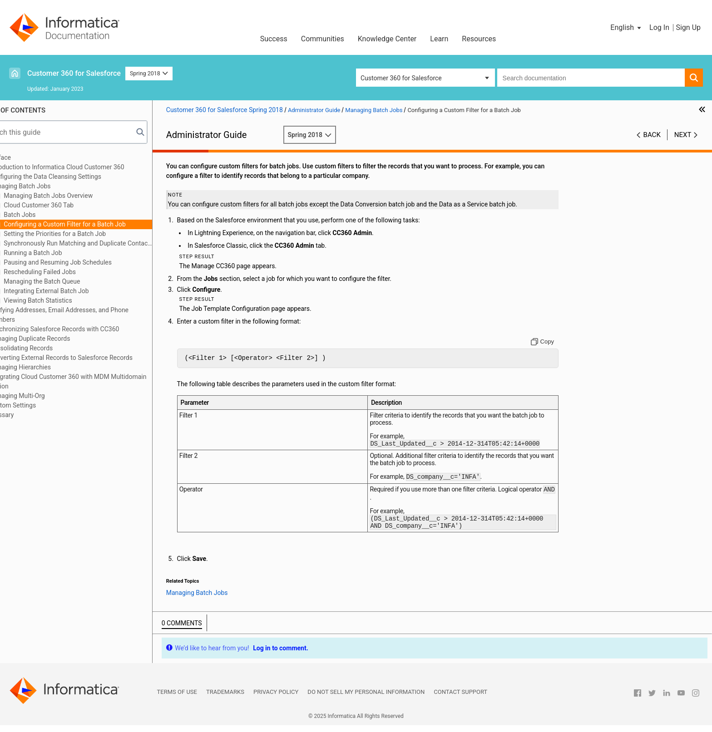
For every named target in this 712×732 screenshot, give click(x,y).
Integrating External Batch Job (71, 291)
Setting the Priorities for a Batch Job (80, 233)
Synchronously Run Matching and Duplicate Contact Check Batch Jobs (103, 243)
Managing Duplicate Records (55, 338)
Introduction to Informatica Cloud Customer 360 (82, 167)
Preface (26, 157)
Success (273, 38)
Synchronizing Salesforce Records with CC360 (80, 329)
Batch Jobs (45, 214)
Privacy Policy (275, 698)
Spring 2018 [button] (149, 73)
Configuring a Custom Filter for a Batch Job (90, 224)
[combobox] (591, 78)
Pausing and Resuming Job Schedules (83, 262)
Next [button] (683, 135)
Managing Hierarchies (46, 367)
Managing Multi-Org (43, 395)
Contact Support (460, 698)
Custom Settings (38, 405)
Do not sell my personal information (366, 698)
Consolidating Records (47, 348)
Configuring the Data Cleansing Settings (71, 176)
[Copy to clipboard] (549, 342)
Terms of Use (177, 698)
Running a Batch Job (58, 252)
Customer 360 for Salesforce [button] (401, 78)
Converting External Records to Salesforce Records (86, 357)
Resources (479, 38)
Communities (322, 38)
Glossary (27, 414)
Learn (439, 38)
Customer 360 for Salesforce (74, 73)
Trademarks (225, 698)
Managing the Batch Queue (67, 281)
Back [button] (652, 135)
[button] (626, 28)
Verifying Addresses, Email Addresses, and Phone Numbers (84, 314)
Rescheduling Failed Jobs (65, 271)
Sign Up (688, 27)
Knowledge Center (387, 38)
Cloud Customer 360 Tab (63, 205)
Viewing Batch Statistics (63, 300)
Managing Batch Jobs (46, 186)
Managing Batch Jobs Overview (73, 195)
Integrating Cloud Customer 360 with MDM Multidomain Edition (94, 381)
